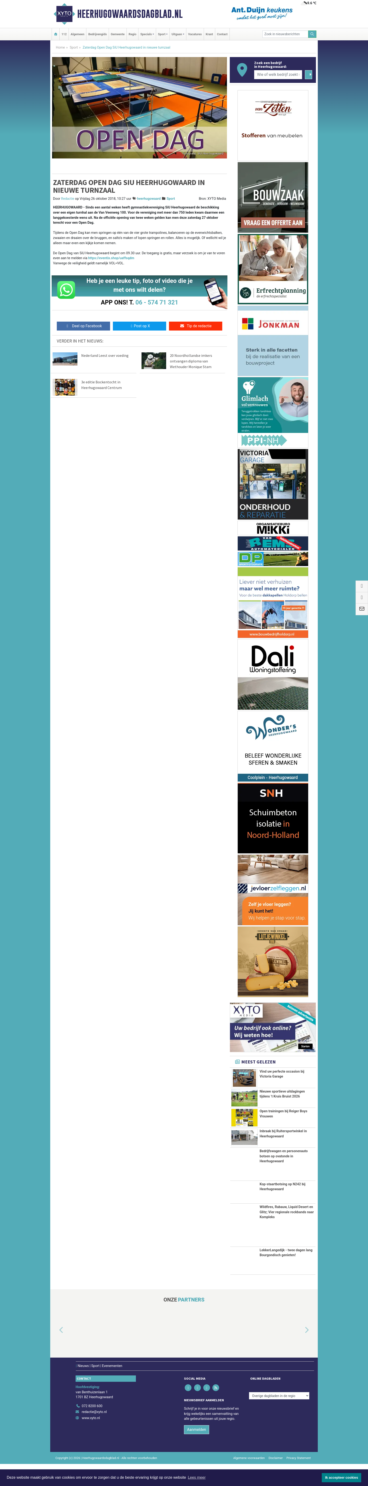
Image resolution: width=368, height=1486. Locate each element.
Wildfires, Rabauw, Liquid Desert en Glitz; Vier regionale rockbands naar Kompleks (287, 1234)
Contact (222, 34)
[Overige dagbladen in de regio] (279, 1417)
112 (64, 34)
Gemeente (118, 34)
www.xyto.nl (91, 1440)
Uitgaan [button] (177, 34)
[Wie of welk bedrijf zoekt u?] (278, 74)
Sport (74, 48)
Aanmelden (196, 1451)
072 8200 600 (92, 1428)
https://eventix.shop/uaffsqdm (111, 258)
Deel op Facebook (83, 326)
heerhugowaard (149, 199)
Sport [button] (161, 34)
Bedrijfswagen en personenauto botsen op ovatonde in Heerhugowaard (284, 1178)
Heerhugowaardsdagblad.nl (130, 14)
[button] (55, 1352)
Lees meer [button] (197, 1477)
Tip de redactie (195, 326)
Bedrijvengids (97, 34)
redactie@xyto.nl (94, 1434)
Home (60, 48)
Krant (209, 34)
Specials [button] (146, 34)
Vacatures (195, 34)
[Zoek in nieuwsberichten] (285, 34)
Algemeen (77, 34)
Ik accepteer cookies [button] (341, 1477)
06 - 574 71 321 (156, 302)
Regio (132, 34)
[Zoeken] (312, 34)
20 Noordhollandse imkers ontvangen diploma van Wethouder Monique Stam (191, 361)
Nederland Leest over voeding (105, 355)
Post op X (139, 326)
